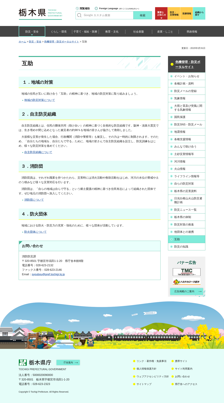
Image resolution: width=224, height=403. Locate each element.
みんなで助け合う (185, 146)
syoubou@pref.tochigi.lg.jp (48, 274)
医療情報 (186, 13)
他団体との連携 (184, 230)
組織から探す (199, 13)
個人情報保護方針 (146, 367)
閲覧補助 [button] (85, 8)
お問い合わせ (182, 375)
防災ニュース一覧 (185, 208)
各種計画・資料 (184, 83)
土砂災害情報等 (184, 153)
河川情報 (180, 160)
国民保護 (180, 116)
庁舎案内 (69, 361)
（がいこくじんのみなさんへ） (119, 8)
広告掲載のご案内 (184, 290)
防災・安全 (35, 41)
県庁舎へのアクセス (186, 383)
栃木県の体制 (182, 216)
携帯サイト (181, 360)
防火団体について (35, 231)
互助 (177, 238)
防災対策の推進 (184, 223)
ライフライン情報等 (187, 175)
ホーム (22, 41)
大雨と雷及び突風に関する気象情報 (188, 107)
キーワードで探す (79, 15)
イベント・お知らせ (187, 76)
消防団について (34, 199)
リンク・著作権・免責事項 (151, 360)
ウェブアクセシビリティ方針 (153, 375)
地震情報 (180, 131)
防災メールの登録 (185, 90)
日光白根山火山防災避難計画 (188, 199)
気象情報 (180, 98)
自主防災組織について (38, 152)
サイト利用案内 (183, 367)
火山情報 (180, 168)
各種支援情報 (182, 138)
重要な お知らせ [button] (161, 13)
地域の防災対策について (39, 100)
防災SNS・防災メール (188, 124)
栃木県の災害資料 (185, 190)
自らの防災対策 (184, 182)
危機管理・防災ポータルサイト (61, 41)
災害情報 (174, 13)
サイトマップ (144, 383)
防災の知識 (181, 245)
